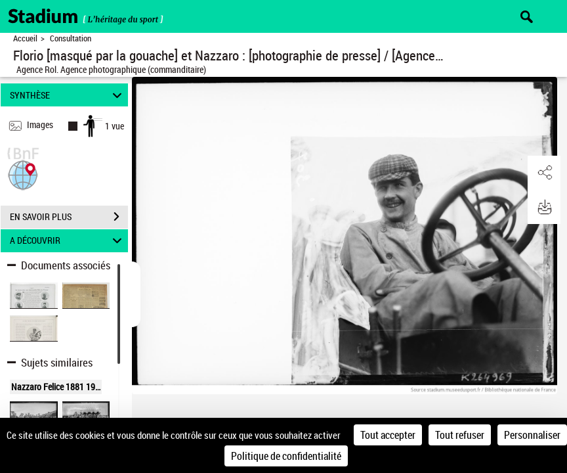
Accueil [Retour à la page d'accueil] (25, 38)
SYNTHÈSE (68, 94)
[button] (23, 174)
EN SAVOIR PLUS (69, 217)
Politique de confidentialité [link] (286, 456)
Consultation (70, 38)
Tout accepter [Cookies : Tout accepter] (387, 435)
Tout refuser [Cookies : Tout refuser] (459, 435)
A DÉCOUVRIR (68, 240)
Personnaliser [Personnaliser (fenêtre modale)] (532, 435)
